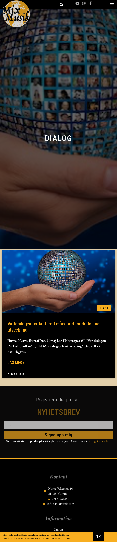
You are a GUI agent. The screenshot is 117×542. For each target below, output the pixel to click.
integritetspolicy (99, 441)
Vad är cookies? (64, 538)
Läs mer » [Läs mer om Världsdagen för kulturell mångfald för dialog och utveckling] (16, 362)
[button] (111, 4)
